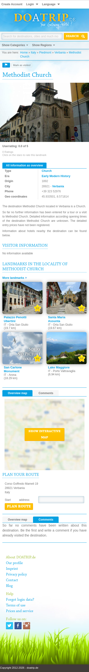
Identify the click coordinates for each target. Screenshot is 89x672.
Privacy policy (16, 574)
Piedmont (45, 52)
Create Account (11, 4)
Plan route (19, 506)
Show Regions (42, 45)
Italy (33, 52)
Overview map (17, 393)
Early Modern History (56, 176)
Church (47, 171)
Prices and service (19, 611)
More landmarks (13, 278)
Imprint (12, 569)
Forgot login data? (20, 600)
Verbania (60, 52)
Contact (12, 580)
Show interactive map (44, 434)
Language (49, 4)
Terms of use (15, 605)
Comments (45, 393)
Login (30, 4)
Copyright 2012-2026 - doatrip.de (19, 667)
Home (24, 52)
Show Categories (13, 45)
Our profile (14, 563)
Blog (9, 586)
